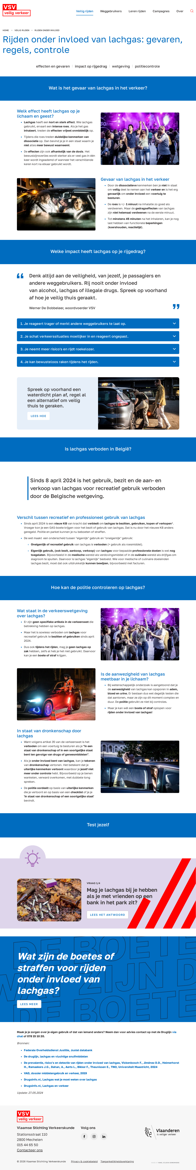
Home (6, 30)
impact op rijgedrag (91, 66)
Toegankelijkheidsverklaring (117, 1161)
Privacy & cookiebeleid (84, 1161)
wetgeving (121, 66)
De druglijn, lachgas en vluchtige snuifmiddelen (56, 1056)
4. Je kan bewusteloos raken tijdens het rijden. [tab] (59, 362)
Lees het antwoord (107, 914)
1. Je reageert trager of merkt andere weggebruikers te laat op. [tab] (73, 323)
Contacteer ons (30, 1150)
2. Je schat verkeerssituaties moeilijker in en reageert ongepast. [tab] (74, 336)
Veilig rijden (21, 30)
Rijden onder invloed (47, 30)
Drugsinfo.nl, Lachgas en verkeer (46, 1085)
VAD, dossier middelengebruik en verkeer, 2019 (55, 1073)
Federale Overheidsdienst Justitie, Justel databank (58, 1050)
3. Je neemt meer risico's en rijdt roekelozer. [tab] (57, 349)
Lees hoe (38, 416)
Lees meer (29, 1004)
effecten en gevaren (53, 66)
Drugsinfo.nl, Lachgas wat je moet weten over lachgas (60, 1079)
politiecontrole (147, 66)
